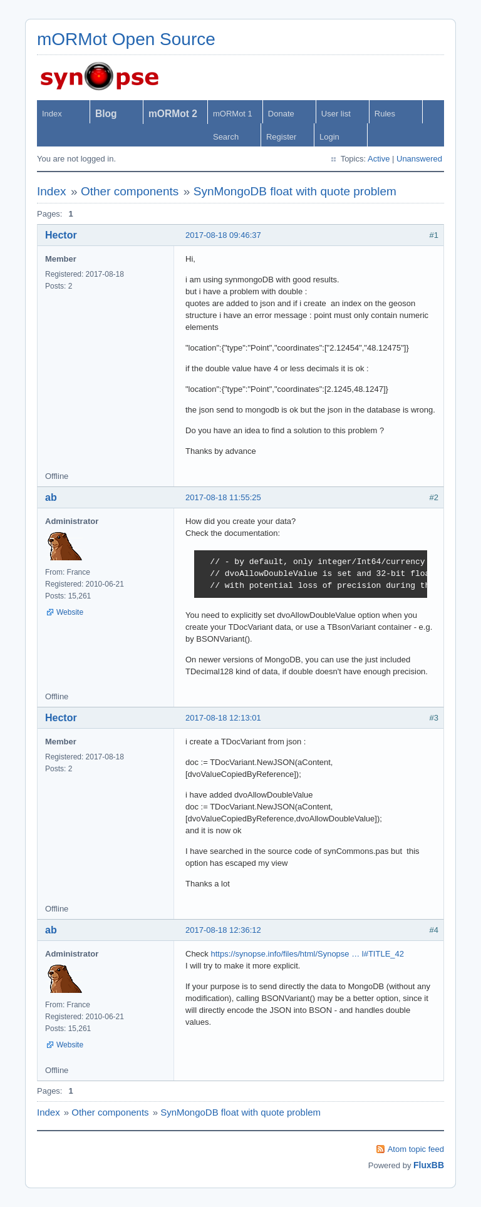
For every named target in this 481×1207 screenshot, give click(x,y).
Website (69, 612)
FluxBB (428, 1165)
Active (379, 158)
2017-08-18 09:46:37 (223, 235)
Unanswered (419, 158)
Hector (61, 235)
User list (336, 113)
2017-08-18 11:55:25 (223, 497)
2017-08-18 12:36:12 (223, 930)
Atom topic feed (416, 1149)
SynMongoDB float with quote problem (295, 191)
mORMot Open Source (126, 39)
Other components (129, 191)
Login (329, 136)
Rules (385, 113)
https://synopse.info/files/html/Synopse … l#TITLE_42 (307, 953)
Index (52, 113)
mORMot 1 (232, 113)
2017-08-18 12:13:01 (223, 717)
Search (226, 136)
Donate (281, 113)
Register (281, 136)
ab (51, 497)
